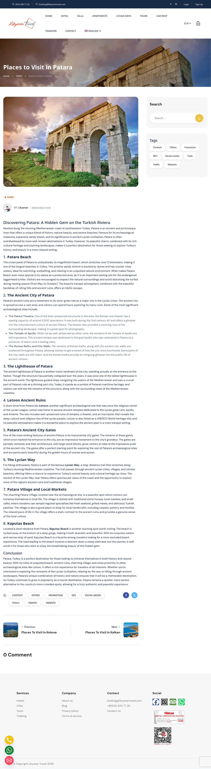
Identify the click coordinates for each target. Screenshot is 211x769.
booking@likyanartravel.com (51, 4)
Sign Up (199, 4)
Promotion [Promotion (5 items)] (190, 147)
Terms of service (72, 716)
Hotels (20, 700)
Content (17, 595)
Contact (70, 30)
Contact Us (114, 711)
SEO (74, 595)
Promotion (56, 595)
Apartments (99, 15)
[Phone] (9, 740)
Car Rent (161, 15)
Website (51, 602)
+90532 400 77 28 (118, 706)
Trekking (21, 716)
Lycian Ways (123, 15)
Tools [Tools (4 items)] (190, 155)
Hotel (64, 15)
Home (48, 15)
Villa (80, 15)
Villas (19, 706)
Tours (144, 15)
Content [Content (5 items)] (157, 147)
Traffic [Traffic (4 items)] (156, 164)
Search (156, 104)
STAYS (19, 75)
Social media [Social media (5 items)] (172, 155)
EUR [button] (187, 23)
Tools (15, 602)
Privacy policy (70, 711)
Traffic (32, 602)
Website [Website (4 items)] (172, 164)
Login (186, 4)
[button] (198, 23)
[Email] (9, 760)
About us (67, 700)
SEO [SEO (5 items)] (155, 155)
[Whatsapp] (9, 750)
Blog (64, 706)
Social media (93, 595)
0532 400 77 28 (21, 4)
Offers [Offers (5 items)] (173, 147)
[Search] (199, 118)
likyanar (15, 208)
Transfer (51, 30)
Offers (35, 595)
